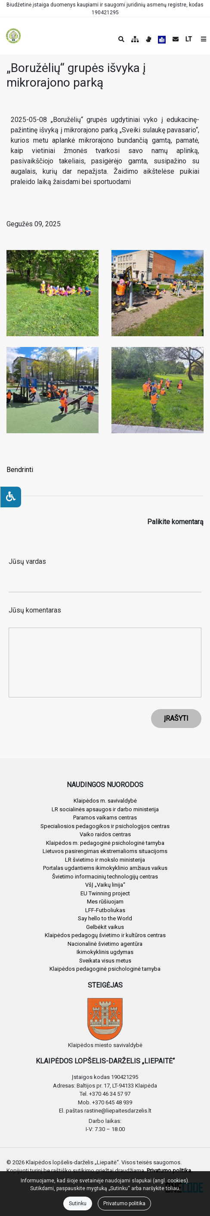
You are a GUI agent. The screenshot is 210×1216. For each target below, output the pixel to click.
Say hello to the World (105, 918)
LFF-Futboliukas (105, 910)
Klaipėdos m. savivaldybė (105, 800)
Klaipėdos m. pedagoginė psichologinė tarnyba (105, 843)
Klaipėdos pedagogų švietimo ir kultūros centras (105, 935)
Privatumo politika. (169, 1170)
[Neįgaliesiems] (11, 497)
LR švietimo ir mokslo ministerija (105, 860)
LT (188, 39)
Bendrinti (19, 470)
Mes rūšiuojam (105, 901)
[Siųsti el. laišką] (175, 39)
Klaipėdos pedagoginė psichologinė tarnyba (105, 969)
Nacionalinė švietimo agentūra (105, 944)
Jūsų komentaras (35, 610)
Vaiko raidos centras (105, 834)
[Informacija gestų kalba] (148, 39)
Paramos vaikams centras (105, 817)
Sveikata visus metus (105, 960)
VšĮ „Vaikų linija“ (105, 885)
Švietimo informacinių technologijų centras (105, 876)
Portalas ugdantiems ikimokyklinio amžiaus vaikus (105, 868)
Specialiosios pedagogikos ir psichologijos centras (105, 826)
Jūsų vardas (27, 561)
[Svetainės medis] (135, 39)
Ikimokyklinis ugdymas (105, 952)
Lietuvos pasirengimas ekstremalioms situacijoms (105, 851)
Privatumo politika (124, 1203)
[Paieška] (121, 39)
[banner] (13, 36)
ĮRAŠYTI (176, 718)
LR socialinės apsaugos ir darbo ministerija (105, 809)
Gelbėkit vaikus (105, 927)
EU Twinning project (105, 893)
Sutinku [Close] (77, 1203)
